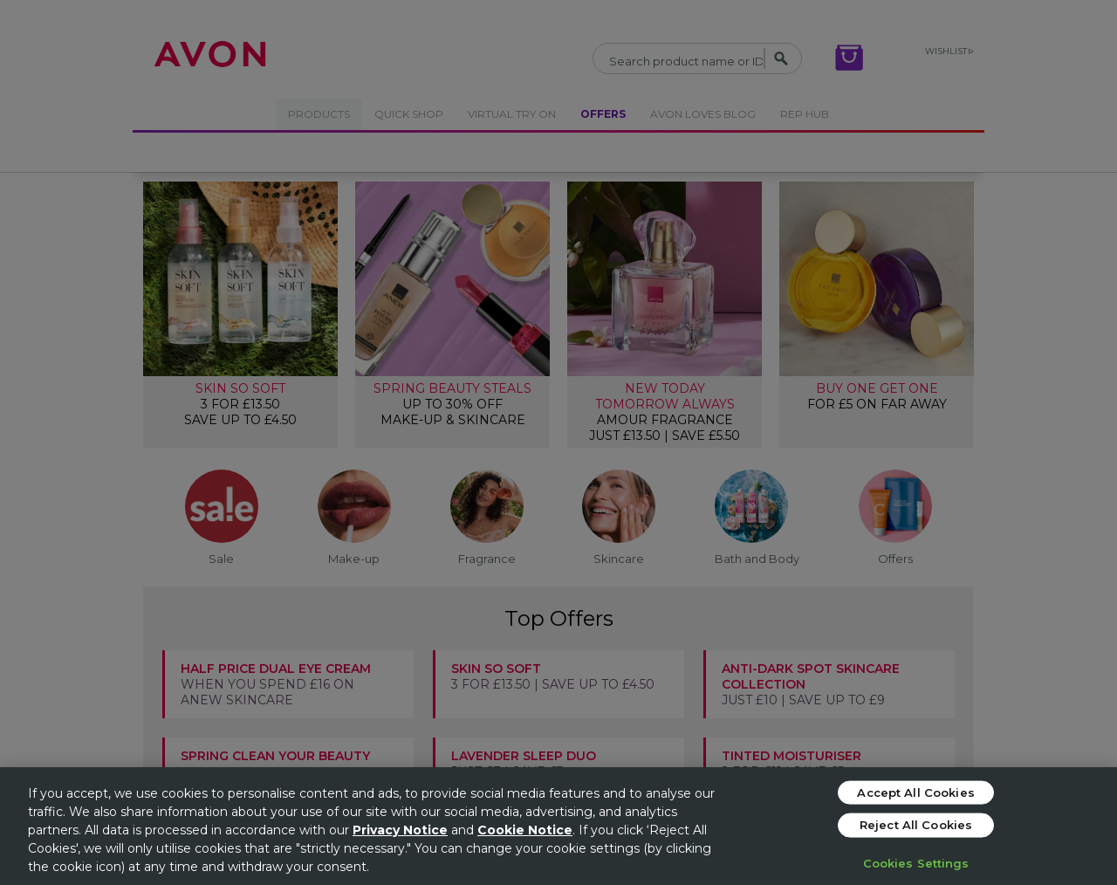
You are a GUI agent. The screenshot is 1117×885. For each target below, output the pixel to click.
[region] (558, 826)
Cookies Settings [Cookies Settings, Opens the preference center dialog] (916, 862)
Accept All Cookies (915, 792)
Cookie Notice (524, 830)
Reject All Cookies (916, 825)
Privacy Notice (400, 830)
